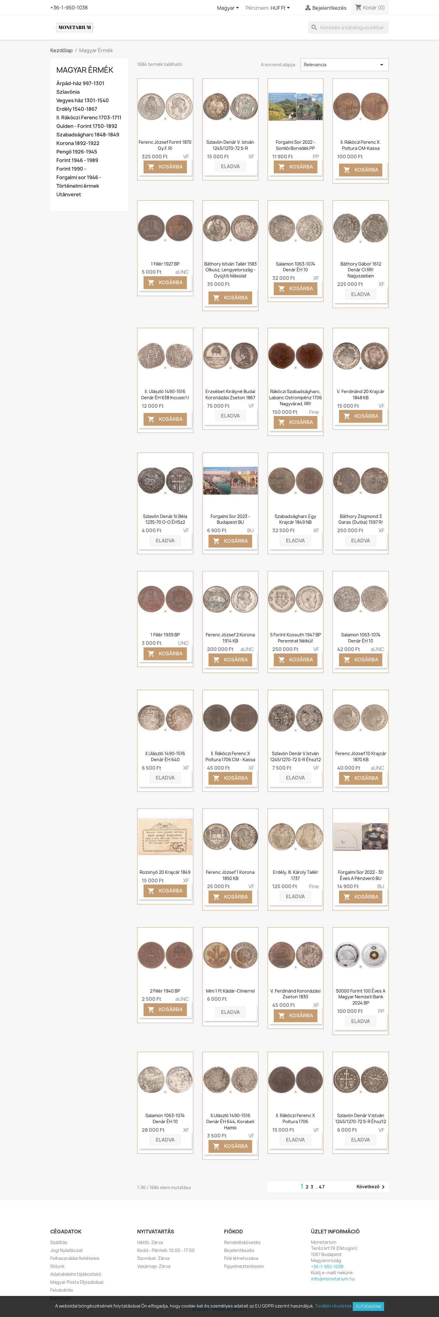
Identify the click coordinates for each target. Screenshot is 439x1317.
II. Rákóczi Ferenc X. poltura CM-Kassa (361, 145)
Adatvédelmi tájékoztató (75, 1274)
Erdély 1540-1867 (76, 109)
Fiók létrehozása (241, 1258)
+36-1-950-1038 (69, 7)
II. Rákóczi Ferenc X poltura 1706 (295, 1118)
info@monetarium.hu (333, 1279)
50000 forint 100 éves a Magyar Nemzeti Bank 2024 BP (360, 997)
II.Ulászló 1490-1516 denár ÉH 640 (165, 756)
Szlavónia (68, 92)
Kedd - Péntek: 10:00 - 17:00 (166, 1250)
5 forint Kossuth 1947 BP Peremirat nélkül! (295, 638)
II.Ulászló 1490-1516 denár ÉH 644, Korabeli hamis (230, 1122)
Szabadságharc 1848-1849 (87, 135)
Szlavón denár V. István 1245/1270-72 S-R (230, 145)
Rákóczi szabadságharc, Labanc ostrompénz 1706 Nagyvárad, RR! (295, 398)
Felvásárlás (61, 1290)
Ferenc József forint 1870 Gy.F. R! (165, 145)
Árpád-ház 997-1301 (80, 83)
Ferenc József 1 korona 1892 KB (230, 875)
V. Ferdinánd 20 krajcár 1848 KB (360, 394)
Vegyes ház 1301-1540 (82, 100)
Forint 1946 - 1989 (77, 160)
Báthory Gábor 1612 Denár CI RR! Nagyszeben (361, 270)
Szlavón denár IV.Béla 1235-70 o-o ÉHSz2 (165, 519)
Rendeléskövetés (242, 1242)
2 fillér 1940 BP (165, 991)
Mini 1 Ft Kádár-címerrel (230, 991)
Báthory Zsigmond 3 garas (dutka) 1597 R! (360, 519)
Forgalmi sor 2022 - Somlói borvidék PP (295, 145)
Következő (372, 1187)
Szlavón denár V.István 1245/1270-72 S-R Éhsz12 (295, 756)
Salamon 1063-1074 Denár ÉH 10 (295, 267)
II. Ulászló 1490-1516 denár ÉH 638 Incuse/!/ (165, 394)
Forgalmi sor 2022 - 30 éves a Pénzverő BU (361, 875)
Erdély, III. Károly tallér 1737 (295, 875)
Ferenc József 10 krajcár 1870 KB (360, 756)
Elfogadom (368, 1306)
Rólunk (57, 1266)
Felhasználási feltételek (74, 1258)
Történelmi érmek (77, 186)
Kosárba (165, 167)
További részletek (333, 1306)
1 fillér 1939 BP (165, 635)
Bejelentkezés (239, 1250)
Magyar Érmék (84, 70)
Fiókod (233, 1231)
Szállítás (58, 1242)
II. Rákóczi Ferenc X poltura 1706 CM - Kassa (230, 756)
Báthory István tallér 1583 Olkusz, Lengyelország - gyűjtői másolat (230, 270)
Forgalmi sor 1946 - (78, 177)
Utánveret (68, 194)
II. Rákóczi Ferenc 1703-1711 (88, 117)
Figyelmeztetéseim (244, 1266)
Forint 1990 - (71, 169)
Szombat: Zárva (153, 1258)
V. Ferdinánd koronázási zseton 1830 (295, 994)
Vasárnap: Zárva (153, 1266)
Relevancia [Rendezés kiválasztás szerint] (344, 64)
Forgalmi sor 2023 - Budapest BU (230, 519)
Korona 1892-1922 (77, 143)
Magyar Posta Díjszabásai (76, 1282)
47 (322, 1187)
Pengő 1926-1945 (76, 152)
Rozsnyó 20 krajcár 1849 (165, 872)
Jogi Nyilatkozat (66, 1250)
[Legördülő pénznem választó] (281, 8)
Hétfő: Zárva (150, 1242)
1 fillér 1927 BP (165, 264)
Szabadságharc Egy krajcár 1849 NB (295, 519)
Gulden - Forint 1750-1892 (86, 126)
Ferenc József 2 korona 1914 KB (230, 638)
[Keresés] (348, 27)
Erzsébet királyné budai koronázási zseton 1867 (230, 394)
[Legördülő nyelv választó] (229, 8)
